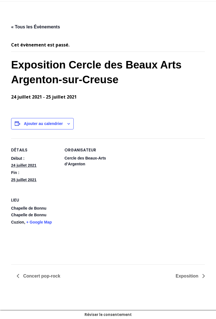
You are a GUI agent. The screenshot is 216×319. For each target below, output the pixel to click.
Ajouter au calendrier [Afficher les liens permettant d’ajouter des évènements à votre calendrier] (43, 123)
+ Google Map (39, 222)
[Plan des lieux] (93, 226)
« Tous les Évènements (35, 26)
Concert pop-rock (41, 276)
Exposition (188, 276)
